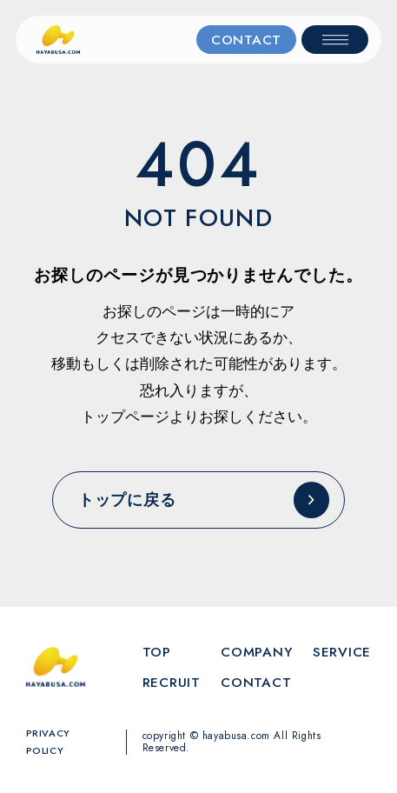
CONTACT (246, 40)
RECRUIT (171, 682)
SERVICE (342, 652)
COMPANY (256, 652)
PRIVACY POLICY (48, 741)
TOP (156, 652)
